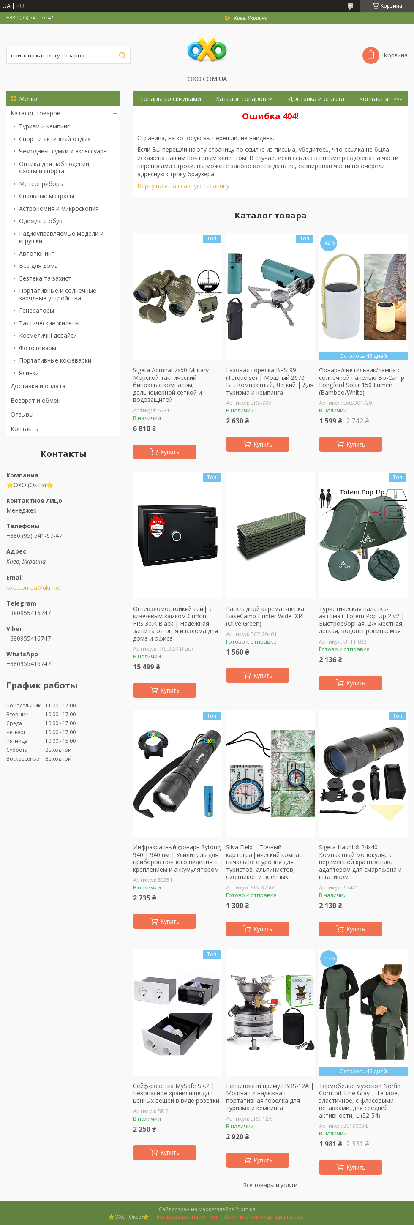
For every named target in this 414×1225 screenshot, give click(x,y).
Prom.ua (245, 1209)
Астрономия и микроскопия (59, 209)
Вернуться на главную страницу (183, 186)
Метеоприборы (41, 184)
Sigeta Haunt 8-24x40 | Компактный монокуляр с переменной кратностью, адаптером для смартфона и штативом (360, 862)
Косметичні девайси (48, 335)
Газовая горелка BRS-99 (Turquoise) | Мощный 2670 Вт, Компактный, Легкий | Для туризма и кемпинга (269, 381)
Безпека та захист (45, 278)
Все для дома (38, 266)
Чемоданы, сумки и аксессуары (63, 151)
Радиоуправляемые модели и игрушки (61, 237)
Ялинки (29, 373)
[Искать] (122, 55)
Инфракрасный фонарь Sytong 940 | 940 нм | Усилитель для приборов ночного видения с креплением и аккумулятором (177, 858)
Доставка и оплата (38, 386)
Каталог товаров (35, 113)
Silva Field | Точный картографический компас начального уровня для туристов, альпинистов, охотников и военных (264, 862)
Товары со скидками (170, 98)
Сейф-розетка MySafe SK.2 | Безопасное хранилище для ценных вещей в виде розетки (176, 1093)
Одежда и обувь (42, 221)
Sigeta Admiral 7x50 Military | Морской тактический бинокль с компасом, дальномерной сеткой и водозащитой (173, 385)
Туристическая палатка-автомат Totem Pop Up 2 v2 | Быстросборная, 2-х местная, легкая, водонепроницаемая (361, 620)
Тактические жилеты (49, 323)
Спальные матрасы (46, 196)
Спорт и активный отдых (54, 139)
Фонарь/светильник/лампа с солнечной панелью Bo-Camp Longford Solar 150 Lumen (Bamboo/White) (361, 381)
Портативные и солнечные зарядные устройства (57, 294)
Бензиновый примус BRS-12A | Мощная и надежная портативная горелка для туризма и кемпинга (270, 1097)
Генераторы (36, 310)
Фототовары (37, 348)
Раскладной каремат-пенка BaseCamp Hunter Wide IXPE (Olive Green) (265, 616)
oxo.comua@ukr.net (33, 588)
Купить (170, 452)
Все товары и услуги (270, 1185)
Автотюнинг (36, 253)
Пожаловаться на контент (187, 1216)
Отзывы (22, 414)
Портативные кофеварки (55, 360)
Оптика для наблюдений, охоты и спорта (55, 167)
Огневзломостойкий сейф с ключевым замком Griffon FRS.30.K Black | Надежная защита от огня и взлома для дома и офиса (175, 623)
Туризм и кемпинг (44, 126)
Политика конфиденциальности (265, 1216)
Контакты (25, 429)
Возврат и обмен (35, 400)
